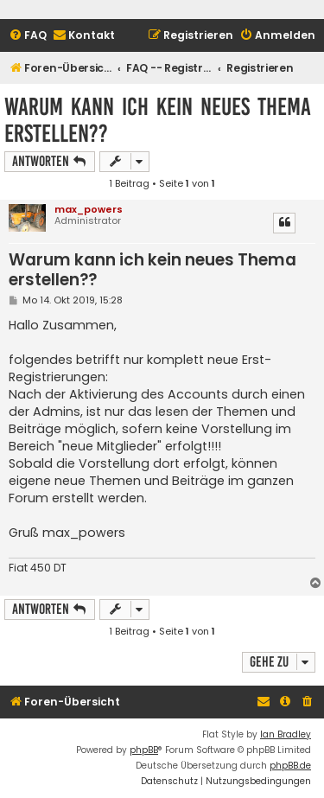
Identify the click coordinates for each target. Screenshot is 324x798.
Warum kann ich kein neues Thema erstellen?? (157, 120)
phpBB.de (290, 765)
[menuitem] (28, 36)
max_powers (88, 209)
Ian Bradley (285, 734)
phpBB (144, 750)
